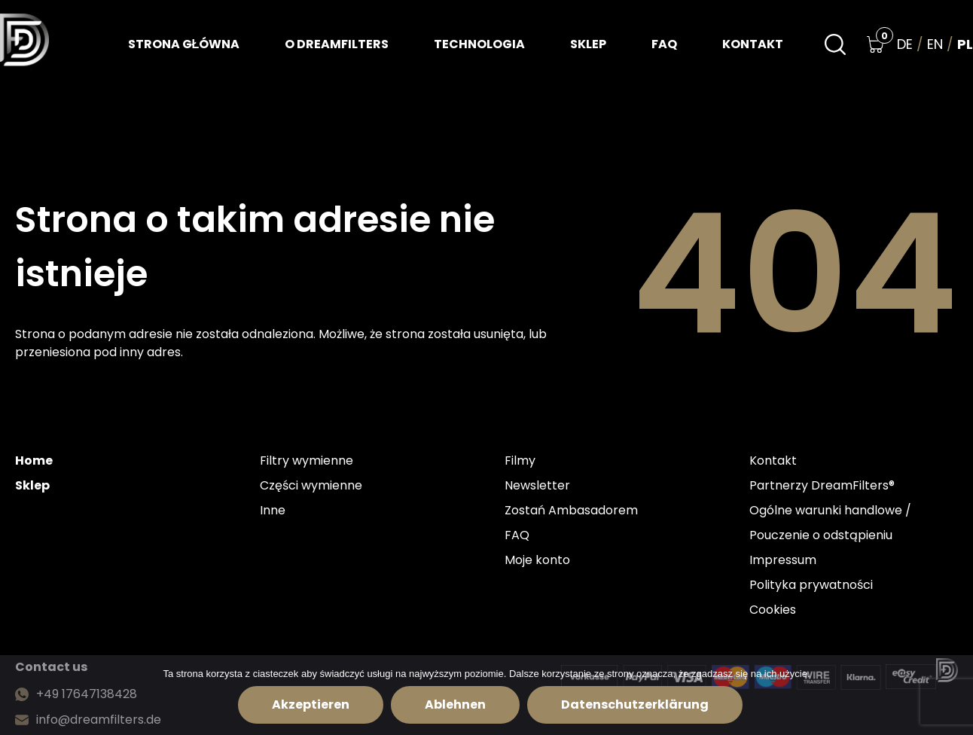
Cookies (772, 609)
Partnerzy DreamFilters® (822, 485)
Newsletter (537, 485)
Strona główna (184, 44)
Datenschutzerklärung (635, 704)
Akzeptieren (310, 704)
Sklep (588, 44)
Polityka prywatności (811, 584)
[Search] (835, 44)
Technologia (479, 44)
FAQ (664, 44)
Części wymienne (311, 485)
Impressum (782, 560)
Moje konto (537, 560)
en (935, 44)
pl (965, 44)
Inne (272, 510)
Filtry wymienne (306, 460)
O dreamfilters (337, 44)
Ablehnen (455, 704)
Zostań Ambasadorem (571, 510)
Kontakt (752, 44)
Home (34, 460)
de (905, 44)
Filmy (520, 460)
